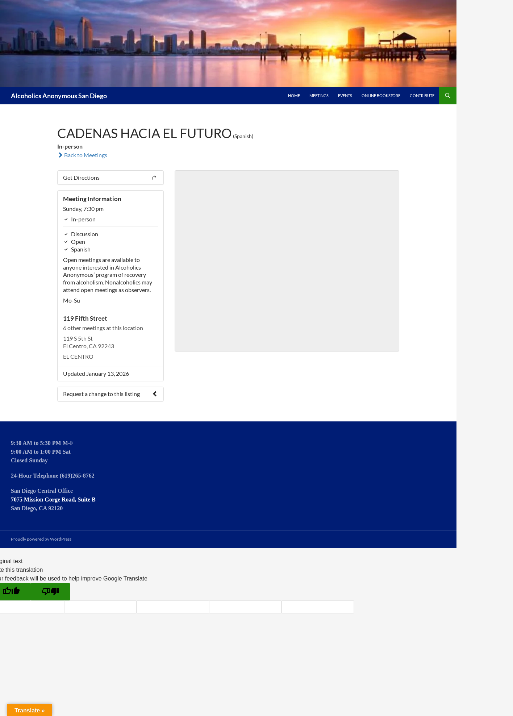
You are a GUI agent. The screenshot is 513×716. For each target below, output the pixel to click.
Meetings (319, 95)
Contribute (422, 95)
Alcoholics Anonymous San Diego (59, 96)
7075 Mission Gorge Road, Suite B (53, 499)
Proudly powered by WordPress (41, 539)
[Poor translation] (50, 591)
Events (345, 95)
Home (294, 95)
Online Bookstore (381, 95)
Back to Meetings (82, 154)
